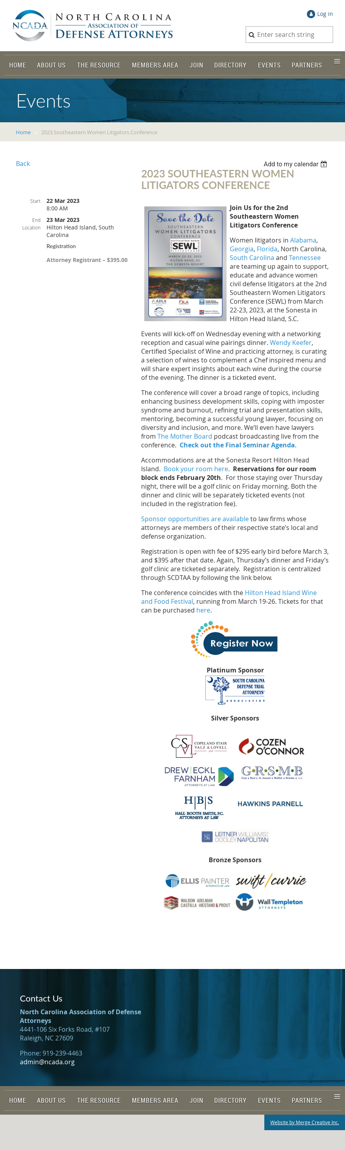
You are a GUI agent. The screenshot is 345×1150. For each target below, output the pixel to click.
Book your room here (196, 468)
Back (23, 163)
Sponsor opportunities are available (195, 518)
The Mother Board (184, 436)
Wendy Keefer (291, 342)
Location (31, 227)
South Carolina (252, 257)
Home (23, 132)
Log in (325, 13)
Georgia (242, 249)
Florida (267, 249)
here (203, 610)
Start (35, 201)
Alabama (303, 240)
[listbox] (296, 164)
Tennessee (305, 257)
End (36, 220)
